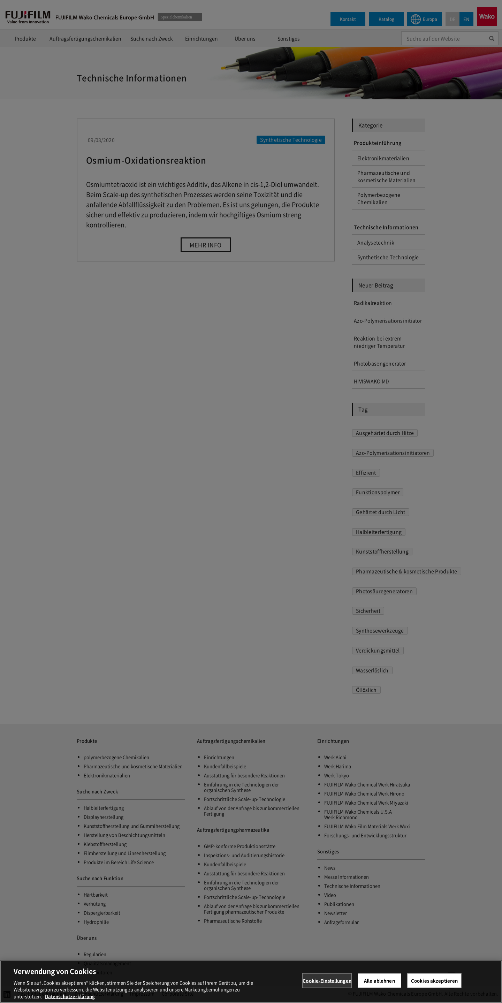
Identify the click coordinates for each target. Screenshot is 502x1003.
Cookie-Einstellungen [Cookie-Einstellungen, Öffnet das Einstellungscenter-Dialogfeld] (327, 985)
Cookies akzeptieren (434, 985)
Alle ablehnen (379, 985)
